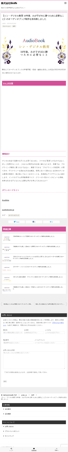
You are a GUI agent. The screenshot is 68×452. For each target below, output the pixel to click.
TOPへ (56, 449)
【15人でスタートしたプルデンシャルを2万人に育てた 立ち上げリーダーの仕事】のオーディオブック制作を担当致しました (38, 257)
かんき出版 (8, 83)
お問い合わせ (9, 426)
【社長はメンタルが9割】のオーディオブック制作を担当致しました (18, 304)
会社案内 (8, 409)
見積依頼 (34, 449)
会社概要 (8, 414)
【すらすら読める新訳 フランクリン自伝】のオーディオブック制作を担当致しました (38, 277)
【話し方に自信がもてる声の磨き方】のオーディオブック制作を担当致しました (51, 304)
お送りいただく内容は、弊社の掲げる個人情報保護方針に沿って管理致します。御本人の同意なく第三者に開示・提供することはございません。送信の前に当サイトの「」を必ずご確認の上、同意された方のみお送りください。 (33, 322)
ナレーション (6, 26)
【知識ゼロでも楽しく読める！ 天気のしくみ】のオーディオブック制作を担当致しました (38, 288)
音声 (14, 26)
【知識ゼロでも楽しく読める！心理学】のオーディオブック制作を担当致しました (36, 246)
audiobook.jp (8, 210)
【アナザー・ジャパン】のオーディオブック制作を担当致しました (32, 266)
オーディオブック (14, 215)
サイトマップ (9, 436)
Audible (5, 200)
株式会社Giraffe (9, 3)
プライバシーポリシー (12, 431)
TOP (10, 395)
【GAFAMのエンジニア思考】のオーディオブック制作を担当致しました (34, 236)
